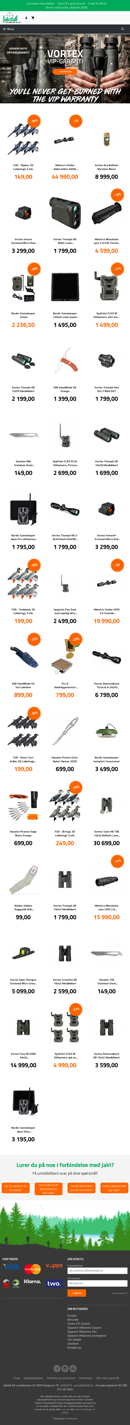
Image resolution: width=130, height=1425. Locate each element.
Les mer (66, 1409)
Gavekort (73, 1343)
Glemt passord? (120, 1293)
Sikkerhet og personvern (61, 1378)
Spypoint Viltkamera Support (84, 1327)
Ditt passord (74, 1278)
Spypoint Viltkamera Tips (82, 1331)
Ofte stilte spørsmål (107, 1378)
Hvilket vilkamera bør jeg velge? (114, 1188)
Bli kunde (73, 1319)
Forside (72, 1315)
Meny (8, 29)
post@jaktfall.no (83, 1385)
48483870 (66, 1385)
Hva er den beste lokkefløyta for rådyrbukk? (48, 1189)
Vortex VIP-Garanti (79, 1323)
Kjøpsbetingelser (33, 1378)
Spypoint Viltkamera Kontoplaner (87, 1335)
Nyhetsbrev (85, 1378)
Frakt (17, 1378)
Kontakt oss (75, 1347)
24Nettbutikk (71, 1418)
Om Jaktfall (74, 1339)
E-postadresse (75, 1265)
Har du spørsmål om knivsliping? (15, 1188)
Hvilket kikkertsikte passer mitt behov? (81, 1188)
